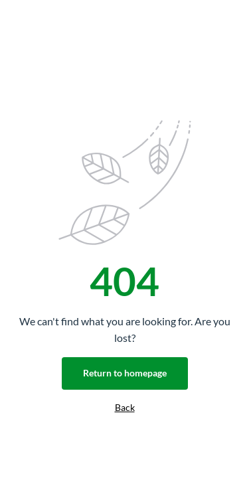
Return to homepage (125, 372)
